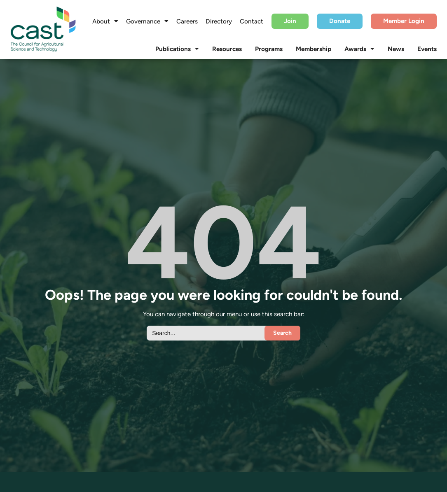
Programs (269, 49)
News (396, 49)
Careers (187, 21)
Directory (219, 21)
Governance (147, 21)
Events (427, 49)
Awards (359, 49)
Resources (227, 49)
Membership (313, 49)
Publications (177, 49)
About (105, 21)
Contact (251, 21)
